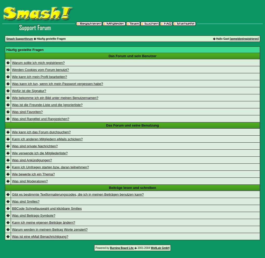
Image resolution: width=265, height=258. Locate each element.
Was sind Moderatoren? (30, 181)
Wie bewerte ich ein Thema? (33, 174)
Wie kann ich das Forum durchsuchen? (41, 132)
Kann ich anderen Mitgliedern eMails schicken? (47, 139)
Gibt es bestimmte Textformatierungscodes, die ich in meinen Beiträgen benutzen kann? (78, 194)
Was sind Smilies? (26, 201)
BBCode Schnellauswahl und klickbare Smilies (47, 208)
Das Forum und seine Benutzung (132, 125)
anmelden (237, 38)
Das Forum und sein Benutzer (132, 56)
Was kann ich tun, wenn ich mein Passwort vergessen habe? (57, 84)
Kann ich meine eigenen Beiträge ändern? (43, 222)
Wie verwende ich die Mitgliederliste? (40, 153)
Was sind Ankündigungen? (32, 160)
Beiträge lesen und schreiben (132, 188)
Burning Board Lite (122, 248)
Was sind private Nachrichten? (35, 146)
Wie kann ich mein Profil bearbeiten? (39, 77)
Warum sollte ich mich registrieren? (38, 63)
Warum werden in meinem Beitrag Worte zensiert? (49, 229)
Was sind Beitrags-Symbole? (33, 215)
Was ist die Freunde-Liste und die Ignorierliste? (47, 105)
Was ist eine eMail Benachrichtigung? (40, 237)
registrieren (251, 38)
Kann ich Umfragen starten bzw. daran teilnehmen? (50, 167)
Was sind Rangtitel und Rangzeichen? (40, 119)
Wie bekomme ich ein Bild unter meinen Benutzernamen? (55, 98)
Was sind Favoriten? (27, 112)
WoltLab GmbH (160, 248)
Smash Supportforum (19, 38)
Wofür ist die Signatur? (29, 91)
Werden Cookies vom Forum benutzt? (40, 70)
